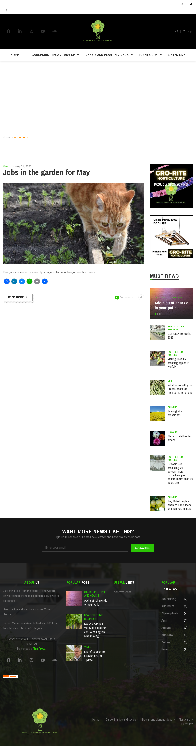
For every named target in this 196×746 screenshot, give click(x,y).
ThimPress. (39, 649)
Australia (167, 635)
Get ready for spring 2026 (180, 335)
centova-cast (122, 592)
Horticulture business (176, 328)
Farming (172, 407)
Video (171, 381)
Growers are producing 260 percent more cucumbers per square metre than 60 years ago (180, 473)
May (6, 166)
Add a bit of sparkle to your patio (171, 305)
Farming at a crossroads (175, 413)
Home (14, 54)
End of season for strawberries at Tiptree (95, 656)
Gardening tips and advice (53, 54)
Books (165, 649)
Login (190, 32)
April (164, 620)
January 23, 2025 (21, 166)
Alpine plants (170, 613)
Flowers (173, 432)
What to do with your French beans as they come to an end (180, 389)
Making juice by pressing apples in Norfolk (178, 363)
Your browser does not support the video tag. (98, 87)
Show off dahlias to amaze (179, 438)
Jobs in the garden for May (46, 172)
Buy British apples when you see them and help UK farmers (179, 505)
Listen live (176, 54)
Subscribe (142, 547)
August (166, 628)
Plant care (148, 54)
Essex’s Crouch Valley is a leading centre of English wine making (95, 629)
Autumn (166, 642)
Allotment (167, 606)
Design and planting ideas (107, 54)
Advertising (168, 599)
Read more (16, 297)
